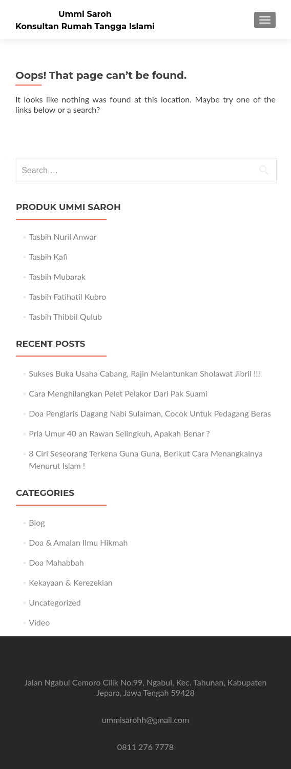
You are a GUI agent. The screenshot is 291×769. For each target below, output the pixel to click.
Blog (37, 522)
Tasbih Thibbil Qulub (65, 316)
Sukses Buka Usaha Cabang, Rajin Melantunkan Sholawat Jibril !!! (144, 373)
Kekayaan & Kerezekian (71, 582)
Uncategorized (55, 602)
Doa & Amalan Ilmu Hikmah (78, 542)
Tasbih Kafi (48, 256)
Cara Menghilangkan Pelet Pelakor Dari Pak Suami (118, 393)
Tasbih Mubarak (57, 276)
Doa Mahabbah (56, 562)
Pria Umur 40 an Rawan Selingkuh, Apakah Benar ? (119, 433)
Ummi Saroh (85, 14)
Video (39, 622)
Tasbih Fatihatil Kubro (67, 296)
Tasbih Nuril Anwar (62, 236)
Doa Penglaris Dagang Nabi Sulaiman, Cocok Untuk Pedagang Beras (150, 413)
